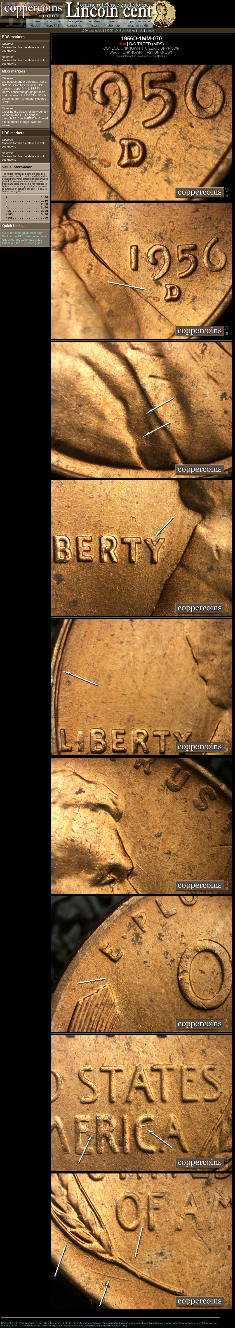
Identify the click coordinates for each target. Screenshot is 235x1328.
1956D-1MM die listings (120, 30)
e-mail (150, 30)
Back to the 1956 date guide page (24, 236)
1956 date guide (91, 30)
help (140, 30)
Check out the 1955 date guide (22, 239)
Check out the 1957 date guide (22, 243)
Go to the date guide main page (22, 233)
